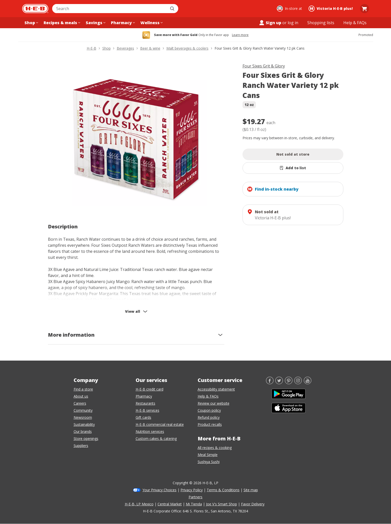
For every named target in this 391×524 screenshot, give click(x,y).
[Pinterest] (288, 383)
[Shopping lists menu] (321, 22)
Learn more (240, 35)
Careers (80, 403)
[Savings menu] (95, 22)
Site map (251, 489)
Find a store (83, 389)
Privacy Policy (192, 489)
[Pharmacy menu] (122, 22)
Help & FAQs (208, 396)
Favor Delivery (252, 504)
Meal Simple (208, 454)
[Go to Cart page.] (364, 8)
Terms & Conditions (223, 489)
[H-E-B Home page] (35, 8)
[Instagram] (298, 383)
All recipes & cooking (215, 447)
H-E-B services (147, 410)
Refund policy (209, 417)
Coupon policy (209, 410)
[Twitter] (279, 383)
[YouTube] (307, 383)
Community (83, 410)
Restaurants (145, 403)
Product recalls (210, 424)
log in (293, 22)
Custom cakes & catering (156, 438)
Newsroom (83, 417)
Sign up (270, 23)
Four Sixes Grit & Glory (264, 66)
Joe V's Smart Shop (221, 504)
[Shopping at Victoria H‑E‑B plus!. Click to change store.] (331, 8)
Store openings (86, 438)
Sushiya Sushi (209, 461)
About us (81, 396)
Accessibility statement (216, 389)
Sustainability (84, 424)
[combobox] (109, 8)
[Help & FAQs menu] (355, 22)
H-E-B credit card (149, 389)
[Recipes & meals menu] (61, 22)
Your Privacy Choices (159, 489)
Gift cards (143, 417)
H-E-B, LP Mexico (139, 504)
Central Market (170, 504)
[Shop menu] (30, 22)
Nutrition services (150, 431)
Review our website (213, 403)
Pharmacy (144, 396)
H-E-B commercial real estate (160, 424)
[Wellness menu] (151, 22)
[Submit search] (172, 8)
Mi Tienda (194, 504)
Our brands (83, 431)
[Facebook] (270, 383)
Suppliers (81, 445)
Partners (195, 497)
